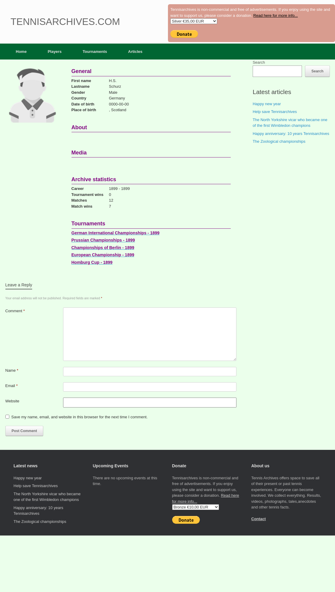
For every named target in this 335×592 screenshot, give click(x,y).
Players (55, 51)
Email (11, 385)
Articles (135, 51)
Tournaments (95, 51)
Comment (15, 311)
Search (259, 62)
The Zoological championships (279, 141)
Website (12, 401)
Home (21, 51)
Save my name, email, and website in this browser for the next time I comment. (79, 417)
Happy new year (267, 104)
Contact (258, 519)
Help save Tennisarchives (275, 111)
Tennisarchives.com (65, 21)
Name (11, 370)
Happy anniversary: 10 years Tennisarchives (291, 133)
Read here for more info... (275, 15)
